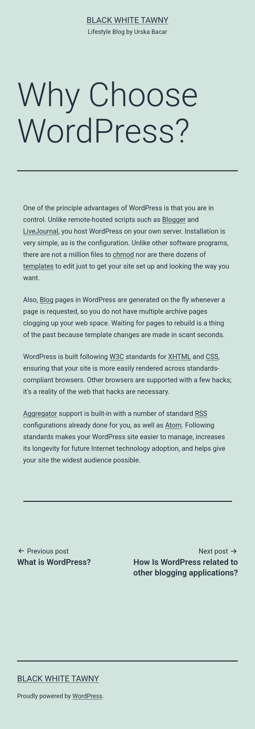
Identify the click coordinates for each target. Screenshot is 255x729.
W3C (117, 357)
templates (38, 266)
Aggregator (40, 413)
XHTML (179, 357)
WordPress (87, 696)
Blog (46, 300)
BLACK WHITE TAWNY (127, 20)
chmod (123, 254)
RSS (201, 413)
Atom (173, 425)
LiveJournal (41, 231)
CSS (212, 357)
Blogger (174, 219)
